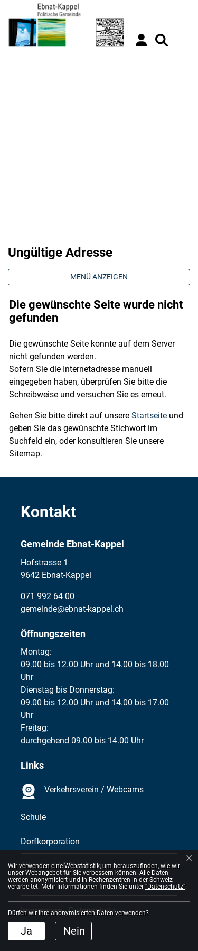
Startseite (149, 416)
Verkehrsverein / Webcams (82, 791)
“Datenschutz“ (165, 886)
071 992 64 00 (47, 596)
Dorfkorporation (50, 841)
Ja (26, 931)
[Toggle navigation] (182, 40)
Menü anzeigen (99, 277)
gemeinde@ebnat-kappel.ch (72, 609)
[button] (161, 40)
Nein (74, 931)
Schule (33, 817)
